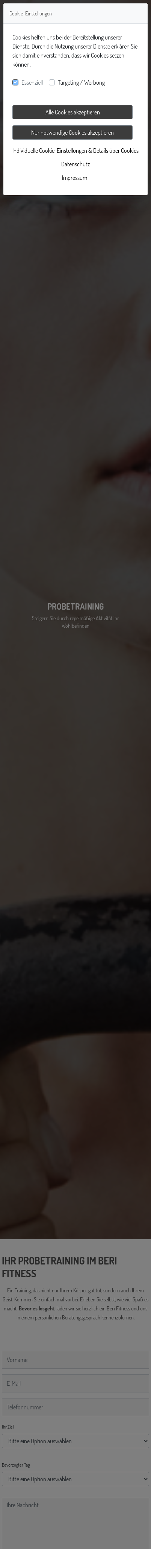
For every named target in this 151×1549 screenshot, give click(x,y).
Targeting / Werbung (81, 82)
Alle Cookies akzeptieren (72, 112)
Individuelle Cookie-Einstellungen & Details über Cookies (75, 150)
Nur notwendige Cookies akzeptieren (72, 132)
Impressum (74, 177)
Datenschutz (75, 164)
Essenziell (32, 82)
